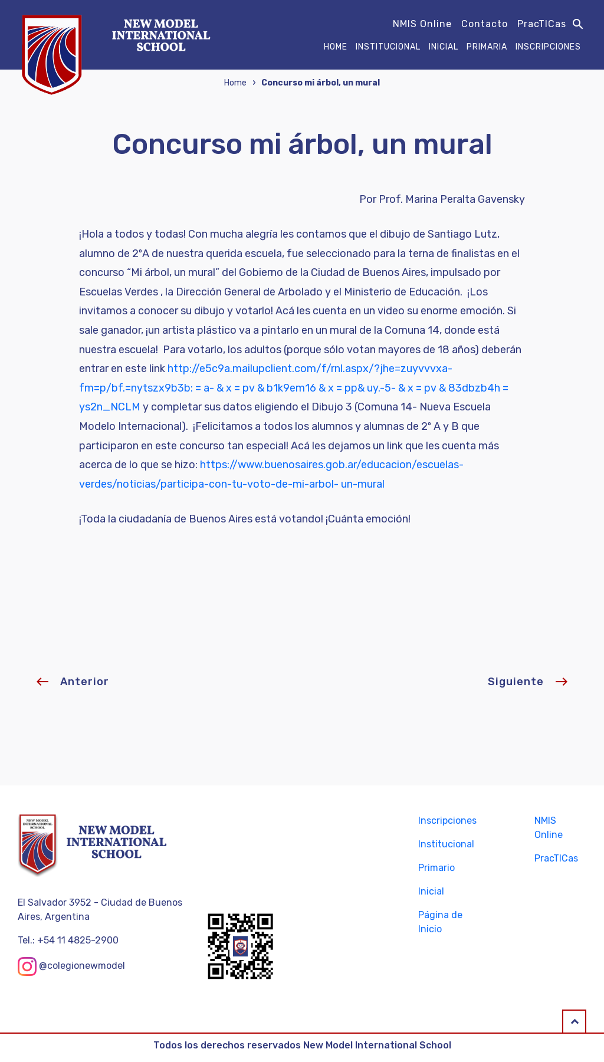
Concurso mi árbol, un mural (320, 83)
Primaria (487, 47)
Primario (436, 867)
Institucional (388, 47)
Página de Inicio (440, 922)
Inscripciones (548, 47)
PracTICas (541, 23)
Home (335, 47)
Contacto (484, 23)
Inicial (443, 47)
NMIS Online (422, 23)
